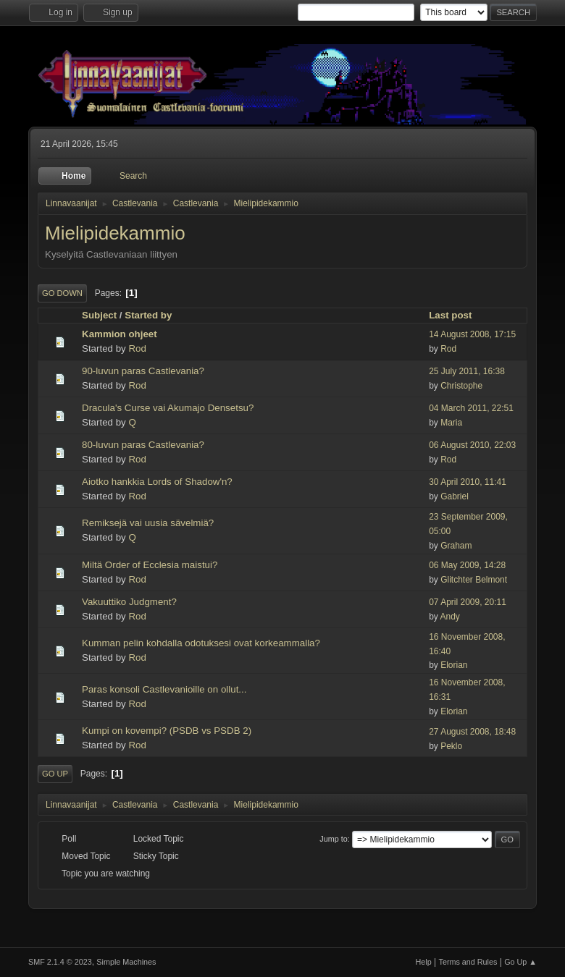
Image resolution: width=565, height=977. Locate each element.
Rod (137, 348)
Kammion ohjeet (119, 334)
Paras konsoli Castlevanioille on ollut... (164, 689)
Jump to (333, 838)
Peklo (451, 746)
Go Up (55, 773)
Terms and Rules (468, 961)
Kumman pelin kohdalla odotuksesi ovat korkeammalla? (201, 643)
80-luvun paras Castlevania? (143, 444)
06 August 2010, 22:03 (472, 445)
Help (424, 961)
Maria (451, 423)
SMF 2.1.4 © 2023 (60, 961)
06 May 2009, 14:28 (467, 565)
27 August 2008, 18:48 (472, 732)
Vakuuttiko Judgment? (129, 601)
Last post (457, 315)
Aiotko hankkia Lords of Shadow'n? (157, 481)
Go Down (62, 293)
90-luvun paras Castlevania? (143, 370)
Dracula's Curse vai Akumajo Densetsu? (168, 407)
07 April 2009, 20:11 (467, 602)
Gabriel (454, 496)
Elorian (453, 665)
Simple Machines (126, 961)
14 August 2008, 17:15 (472, 334)
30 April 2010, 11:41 (467, 482)
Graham (456, 546)
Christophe (461, 386)
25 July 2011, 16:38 (467, 371)
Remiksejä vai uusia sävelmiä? (148, 522)
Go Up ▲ (520, 961)
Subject (99, 315)
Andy (450, 617)
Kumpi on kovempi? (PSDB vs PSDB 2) (166, 730)
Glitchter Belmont (473, 580)
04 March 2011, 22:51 (471, 408)
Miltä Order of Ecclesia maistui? (149, 564)
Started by (148, 315)
